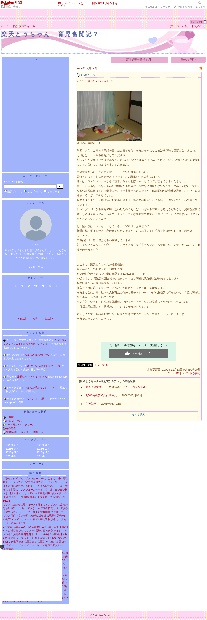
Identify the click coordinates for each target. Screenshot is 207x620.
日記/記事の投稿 (35, 411)
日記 (14, 26)
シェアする (101, 364)
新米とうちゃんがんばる (100, 81)
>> (157, 7)
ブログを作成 (184, 7)
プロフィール (27, 26)
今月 (35, 318)
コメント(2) (139, 387)
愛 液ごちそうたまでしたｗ (32, 376)
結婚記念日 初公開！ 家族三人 (24, 432)
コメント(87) (172, 373)
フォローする (35, 267)
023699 (196, 22)
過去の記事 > (188, 59)
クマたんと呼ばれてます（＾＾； (41, 387)
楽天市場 (200, 7)
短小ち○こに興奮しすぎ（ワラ (44, 365)
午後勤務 (11, 428)
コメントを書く (191, 373)
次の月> (49, 318)
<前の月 (22, 318)
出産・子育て (13, 6)
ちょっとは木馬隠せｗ (37, 354)
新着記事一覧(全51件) (139, 59)
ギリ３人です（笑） (36, 398)
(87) (92, 74)
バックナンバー (35, 439)
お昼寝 (10, 417)
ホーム (5, 26)
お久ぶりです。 (15, 420)
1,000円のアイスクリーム (20, 424)
